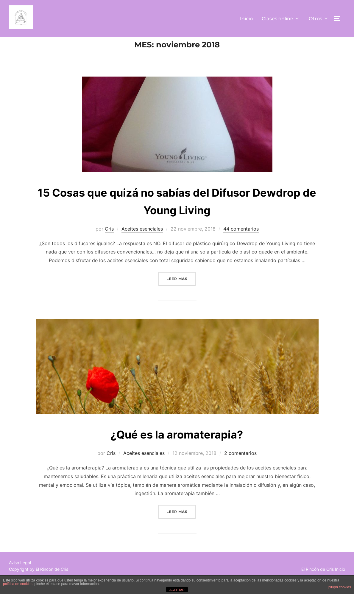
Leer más (181, 291)
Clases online (281, 18)
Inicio (246, 18)
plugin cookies (339, 587)
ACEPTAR (177, 590)
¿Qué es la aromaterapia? (177, 447)
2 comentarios (240, 466)
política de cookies (17, 584)
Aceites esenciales (142, 242)
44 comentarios (241, 242)
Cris (109, 242)
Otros (319, 18)
